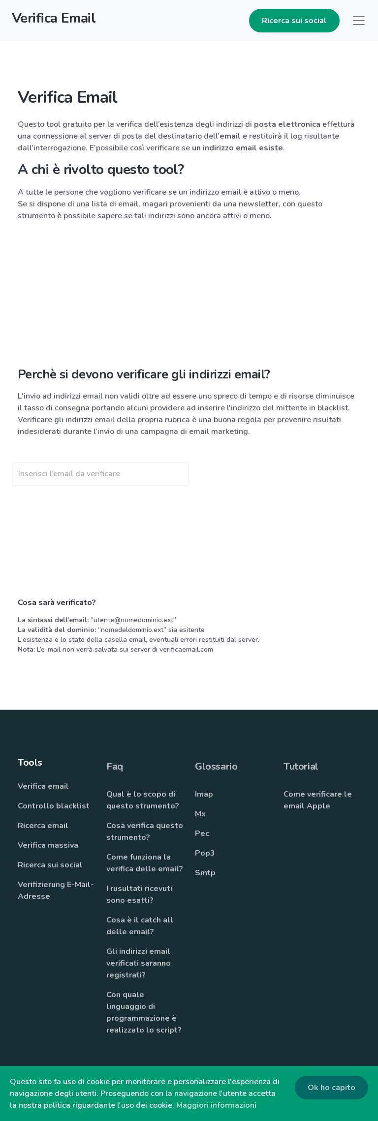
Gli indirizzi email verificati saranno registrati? (138, 963)
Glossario (216, 766)
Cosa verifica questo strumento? (144, 831)
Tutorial (301, 766)
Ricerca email (43, 825)
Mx (200, 813)
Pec (202, 833)
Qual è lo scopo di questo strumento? (142, 800)
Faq (114, 766)
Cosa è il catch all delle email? (139, 926)
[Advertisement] (189, 298)
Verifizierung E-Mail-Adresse (56, 890)
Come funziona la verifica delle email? (144, 863)
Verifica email (43, 786)
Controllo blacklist (54, 806)
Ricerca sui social (294, 20)
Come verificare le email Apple (318, 800)
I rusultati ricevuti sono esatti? (139, 894)
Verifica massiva (48, 845)
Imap (204, 794)
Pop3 (205, 853)
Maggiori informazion (215, 1105)
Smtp (205, 872)
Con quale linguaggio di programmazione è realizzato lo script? (144, 1012)
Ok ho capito (331, 1087)
